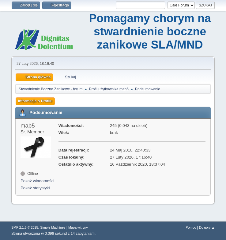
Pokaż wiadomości (37, 181)
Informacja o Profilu (35, 101)
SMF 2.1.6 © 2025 (24, 227)
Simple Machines (52, 227)
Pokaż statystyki (35, 188)
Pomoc (191, 227)
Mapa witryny (78, 227)
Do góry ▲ (207, 227)
